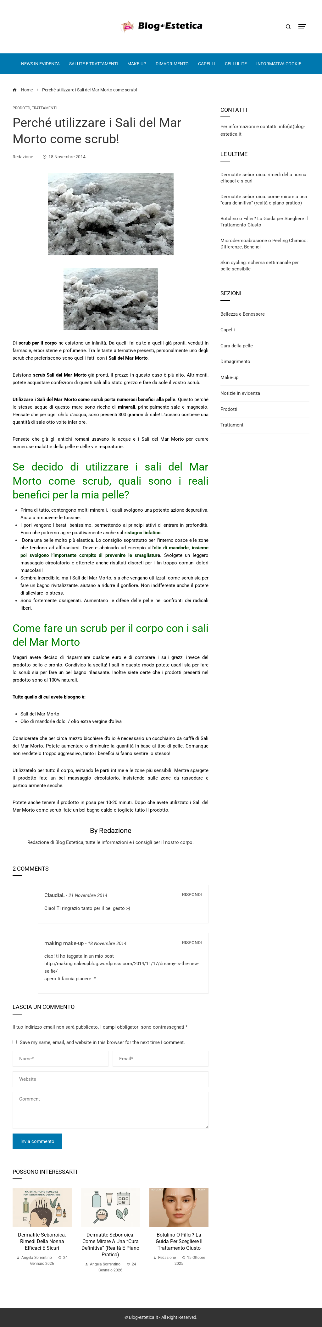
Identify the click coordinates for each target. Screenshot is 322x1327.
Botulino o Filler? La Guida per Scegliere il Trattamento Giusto (179, 1241)
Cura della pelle (236, 346)
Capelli (227, 330)
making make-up (64, 943)
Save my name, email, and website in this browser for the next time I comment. (102, 1042)
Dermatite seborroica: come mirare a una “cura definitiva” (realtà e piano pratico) (110, 1244)
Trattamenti (44, 108)
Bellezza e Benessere (242, 314)
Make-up (229, 377)
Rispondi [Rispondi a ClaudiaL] (192, 894)
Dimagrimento (235, 361)
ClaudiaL (54, 895)
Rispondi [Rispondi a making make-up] (192, 942)
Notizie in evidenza (240, 393)
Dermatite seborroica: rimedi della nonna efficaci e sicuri (42, 1241)
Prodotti (21, 108)
